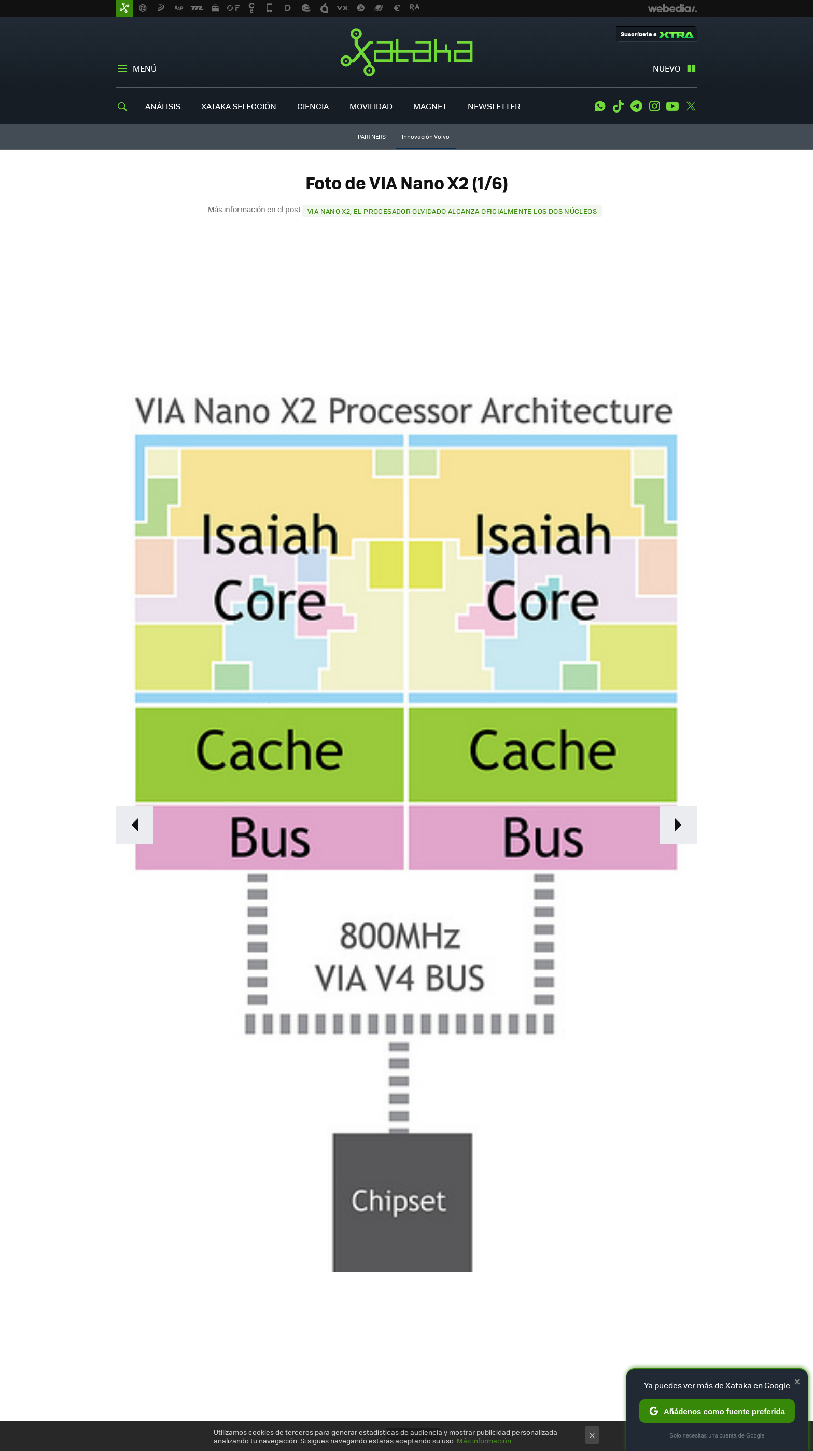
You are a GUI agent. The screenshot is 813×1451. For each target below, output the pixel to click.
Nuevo (666, 68)
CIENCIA (313, 106)
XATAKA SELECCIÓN (238, 106)
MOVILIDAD (371, 106)
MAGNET (430, 106)
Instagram (654, 106)
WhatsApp (600, 106)
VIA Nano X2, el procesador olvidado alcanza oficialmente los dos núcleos (452, 211)
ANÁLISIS (162, 106)
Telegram (636, 106)
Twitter (690, 106)
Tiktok (618, 106)
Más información (484, 1440)
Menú (145, 68)
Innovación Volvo (426, 137)
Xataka (406, 52)
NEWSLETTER (494, 106)
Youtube (672, 106)
